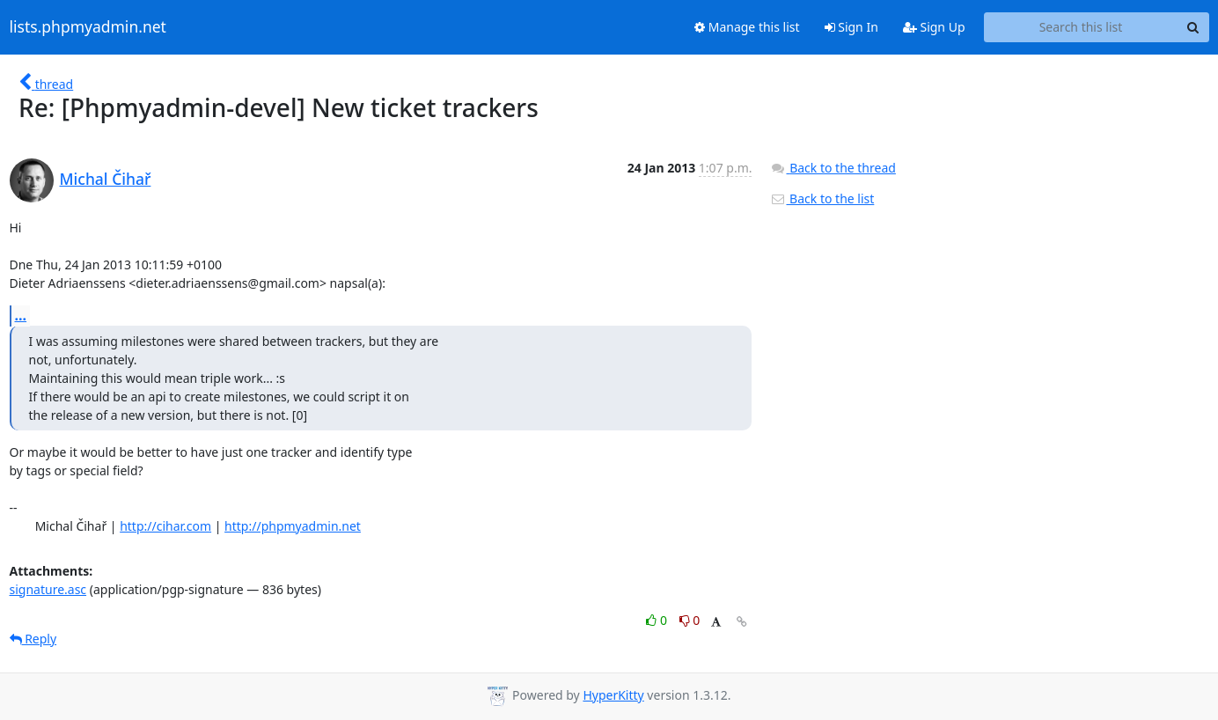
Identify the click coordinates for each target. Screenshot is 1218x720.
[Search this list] (1081, 27)
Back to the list (822, 198)
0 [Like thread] (658, 620)
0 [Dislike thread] (690, 620)
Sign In (851, 26)
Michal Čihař (105, 178)
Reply (33, 638)
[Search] (1193, 27)
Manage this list (747, 26)
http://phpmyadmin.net (292, 526)
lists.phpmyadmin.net (88, 27)
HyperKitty (613, 695)
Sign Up (934, 26)
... (21, 315)
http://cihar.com (165, 526)
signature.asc (48, 589)
